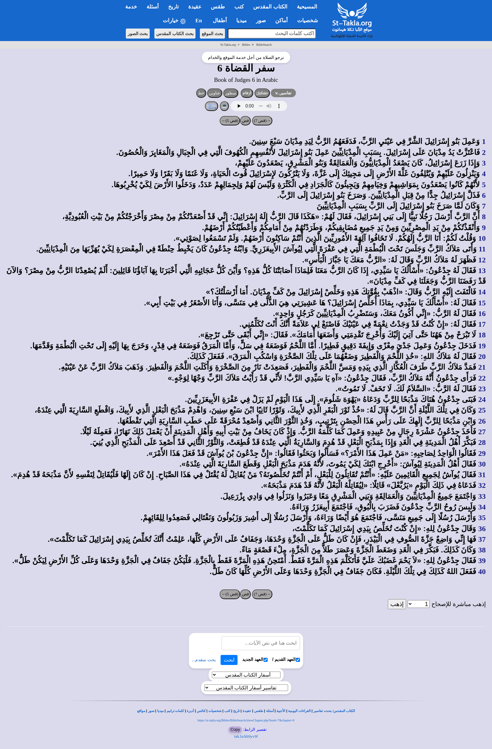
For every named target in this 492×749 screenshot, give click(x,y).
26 (482, 421)
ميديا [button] (241, 21)
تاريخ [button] (173, 7)
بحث (328, 711)
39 (482, 560)
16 (482, 313)
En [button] (199, 21)
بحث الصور (138, 33)
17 (482, 324)
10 (482, 238)
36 (482, 529)
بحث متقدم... (204, 659)
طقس (258, 711)
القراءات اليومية (299, 711)
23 (482, 389)
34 (482, 507)
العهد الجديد (255, 659)
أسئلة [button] (153, 7)
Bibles (246, 44)
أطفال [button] (220, 21)
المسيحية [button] (307, 7)
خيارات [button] (174, 21)
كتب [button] (239, 7)
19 (482, 346)
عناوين (214, 93)
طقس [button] (218, 7)
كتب (227, 711)
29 (482, 453)
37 (482, 539)
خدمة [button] (131, 7)
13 (482, 270)
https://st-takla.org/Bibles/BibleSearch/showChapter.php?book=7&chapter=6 (246, 720)
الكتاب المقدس (344, 711)
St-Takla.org (228, 44)
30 (482, 464)
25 (482, 410)
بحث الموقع (212, 33)
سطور (230, 93)
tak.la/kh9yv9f (246, 736)
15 (482, 303)
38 (482, 550)
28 (482, 442)
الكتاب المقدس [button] (270, 7)
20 (482, 356)
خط (201, 93)
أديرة (190, 711)
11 (482, 249)
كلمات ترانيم (175, 711)
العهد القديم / (286, 659)
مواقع (141, 711)
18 (482, 335)
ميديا (160, 711)
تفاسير (318, 711)
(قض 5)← (230, 120)
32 (482, 485)
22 (482, 378)
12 (482, 260)
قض (245, 120)
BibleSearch (264, 44)
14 (482, 292)
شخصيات (215, 711)
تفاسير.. (283, 93)
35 (482, 518)
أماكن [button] (281, 21)
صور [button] (261, 21)
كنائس (201, 711)
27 (482, 432)
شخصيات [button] (309, 21)
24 (482, 399)
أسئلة (270, 711)
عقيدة (247, 711)
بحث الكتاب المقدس (175, 33)
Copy (235, 729)
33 (482, 496)
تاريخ (236, 711)
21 (482, 367)
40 (482, 571)
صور (151, 711)
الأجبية (280, 711)
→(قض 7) (262, 120)
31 (482, 475)
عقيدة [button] (194, 7)
